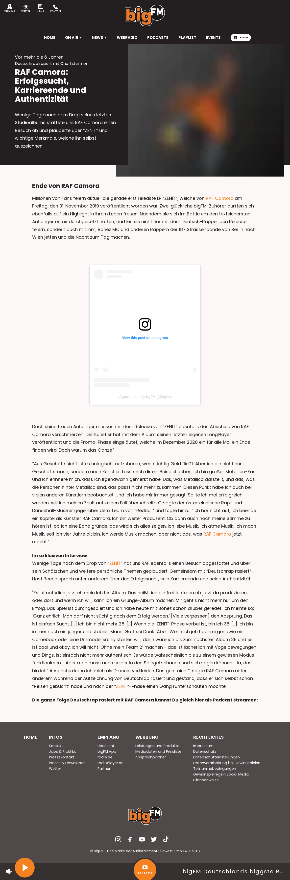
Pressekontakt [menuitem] (61, 757)
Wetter (25, 8)
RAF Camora (220, 198)
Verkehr (9, 8)
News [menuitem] (99, 37)
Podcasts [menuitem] (158, 37)
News (40, 8)
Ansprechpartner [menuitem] (150, 757)
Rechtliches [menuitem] (208, 737)
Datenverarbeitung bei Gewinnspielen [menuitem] (226, 762)
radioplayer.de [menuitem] (110, 762)
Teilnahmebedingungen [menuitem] (214, 768)
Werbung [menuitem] (147, 737)
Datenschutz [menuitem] (204, 751)
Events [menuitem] (213, 37)
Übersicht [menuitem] (105, 745)
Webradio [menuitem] (127, 37)
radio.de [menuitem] (104, 757)
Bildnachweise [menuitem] (206, 779)
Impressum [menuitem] (203, 745)
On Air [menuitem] (73, 37)
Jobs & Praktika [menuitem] (62, 751)
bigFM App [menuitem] (106, 751)
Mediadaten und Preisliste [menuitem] (158, 751)
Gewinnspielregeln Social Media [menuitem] (221, 774)
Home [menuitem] (30, 737)
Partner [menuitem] (103, 768)
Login (241, 37)
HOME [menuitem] (49, 37)
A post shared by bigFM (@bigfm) (145, 397)
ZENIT (115, 563)
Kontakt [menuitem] (56, 745)
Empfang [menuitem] (108, 737)
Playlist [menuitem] (187, 37)
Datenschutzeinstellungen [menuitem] (216, 757)
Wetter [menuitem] (55, 768)
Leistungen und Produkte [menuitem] (157, 745)
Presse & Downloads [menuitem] (67, 762)
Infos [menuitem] (55, 737)
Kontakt (55, 8)
